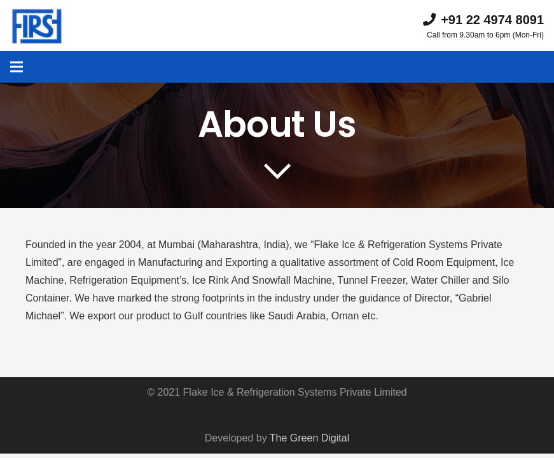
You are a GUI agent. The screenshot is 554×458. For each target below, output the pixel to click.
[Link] (37, 25)
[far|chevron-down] (277, 171)
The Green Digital (309, 438)
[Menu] (16, 67)
